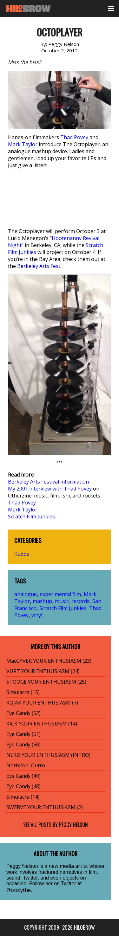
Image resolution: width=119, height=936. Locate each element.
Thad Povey (74, 137)
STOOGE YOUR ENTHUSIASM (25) (46, 681)
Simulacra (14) (23, 796)
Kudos (21, 553)
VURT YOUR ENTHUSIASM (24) (43, 671)
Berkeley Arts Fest (38, 266)
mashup (42, 601)
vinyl (36, 615)
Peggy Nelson (73, 825)
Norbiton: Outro (25, 765)
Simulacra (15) (23, 692)
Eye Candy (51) (23, 734)
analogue (25, 594)
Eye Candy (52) (23, 713)
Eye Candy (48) (23, 786)
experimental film (60, 594)
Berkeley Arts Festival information (48, 481)
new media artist (68, 865)
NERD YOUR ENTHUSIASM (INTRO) (48, 754)
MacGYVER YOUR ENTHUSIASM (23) (48, 660)
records (80, 601)
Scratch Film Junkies (31, 516)
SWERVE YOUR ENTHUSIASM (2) (44, 807)
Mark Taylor (22, 144)
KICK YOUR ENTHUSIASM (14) (41, 723)
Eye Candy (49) (23, 775)
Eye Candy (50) (23, 744)
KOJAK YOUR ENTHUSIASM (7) (42, 702)
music (62, 601)
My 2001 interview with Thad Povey (50, 488)
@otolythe (18, 890)
